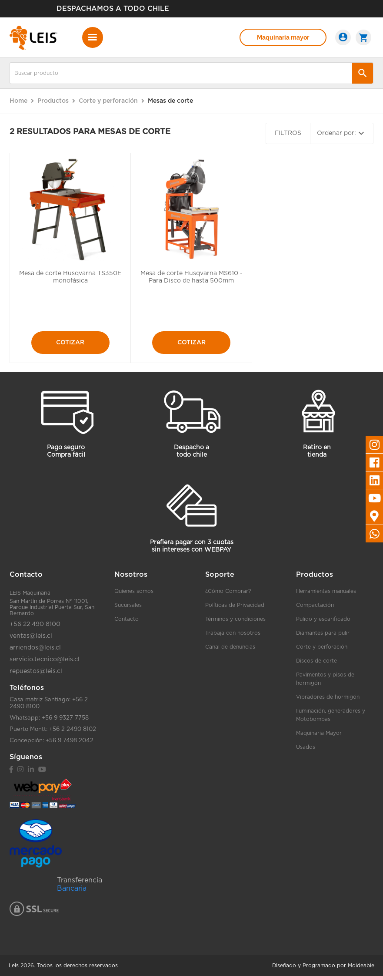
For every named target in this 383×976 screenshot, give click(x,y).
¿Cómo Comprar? (228, 591)
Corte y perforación (321, 647)
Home (18, 101)
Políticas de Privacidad (234, 605)
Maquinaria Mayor (319, 733)
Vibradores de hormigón (328, 697)
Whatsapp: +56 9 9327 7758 (49, 718)
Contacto (126, 619)
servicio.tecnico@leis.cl (45, 659)
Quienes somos (133, 591)
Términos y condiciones (235, 619)
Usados (305, 747)
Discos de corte (316, 660)
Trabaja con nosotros (232, 633)
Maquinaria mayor (283, 37)
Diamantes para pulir (323, 633)
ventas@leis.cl (31, 636)
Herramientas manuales (326, 591)
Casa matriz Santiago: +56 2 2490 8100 (49, 703)
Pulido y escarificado (323, 619)
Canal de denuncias (230, 647)
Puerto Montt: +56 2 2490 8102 (53, 729)
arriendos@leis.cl (35, 648)
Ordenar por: (341, 133)
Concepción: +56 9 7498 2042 (51, 741)
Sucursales (128, 605)
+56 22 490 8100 (35, 624)
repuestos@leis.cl (36, 671)
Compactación (315, 605)
